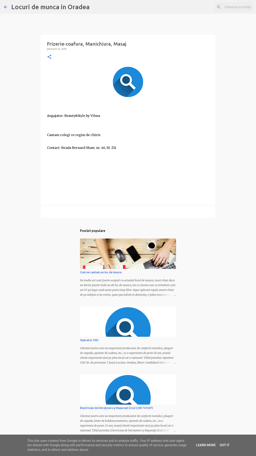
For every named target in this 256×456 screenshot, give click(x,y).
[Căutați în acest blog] (232, 7)
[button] (49, 57)
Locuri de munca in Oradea (50, 6)
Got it (224, 445)
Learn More (206, 445)
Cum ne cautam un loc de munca (101, 272)
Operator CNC (89, 340)
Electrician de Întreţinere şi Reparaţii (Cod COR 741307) (116, 408)
